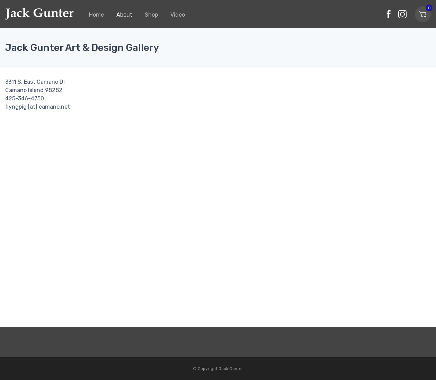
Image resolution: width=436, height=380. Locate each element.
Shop (151, 14)
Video (177, 14)
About (124, 14)
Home (96, 14)
